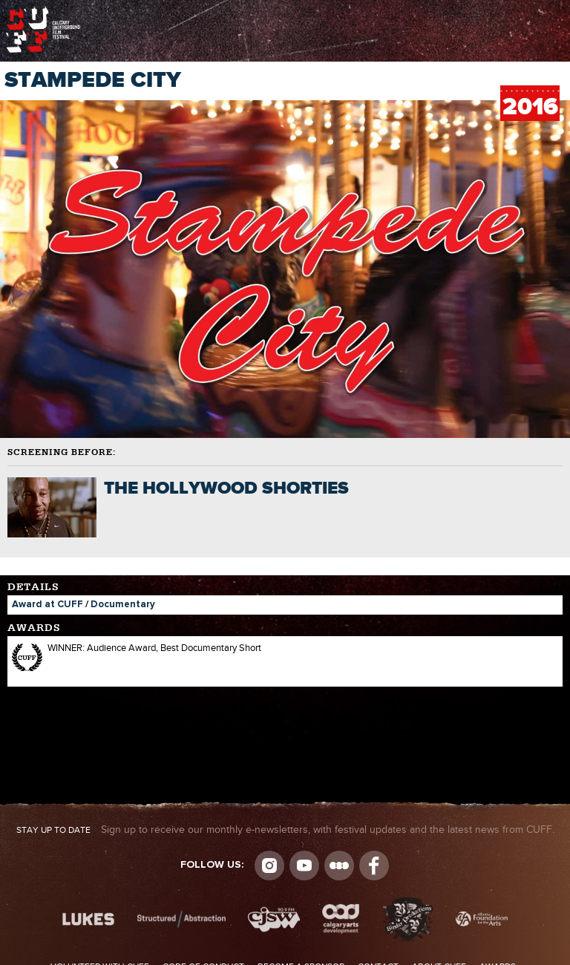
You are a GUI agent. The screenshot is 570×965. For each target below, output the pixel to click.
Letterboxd (339, 865)
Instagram (269, 865)
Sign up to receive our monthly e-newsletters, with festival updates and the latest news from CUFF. (285, 830)
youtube (304, 865)
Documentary (123, 604)
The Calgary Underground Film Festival (43, 11)
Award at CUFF (47, 604)
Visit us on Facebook (374, 865)
